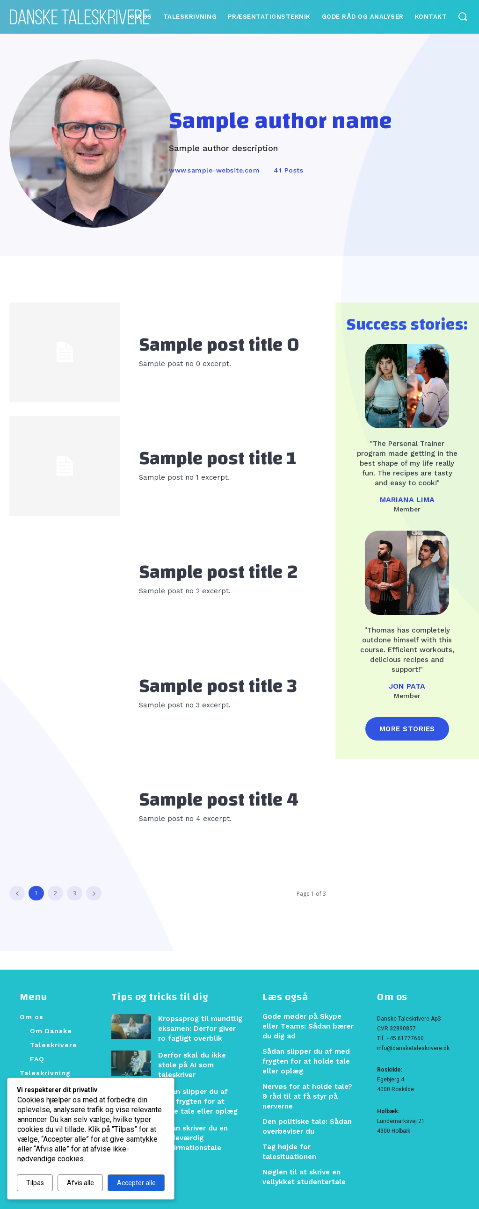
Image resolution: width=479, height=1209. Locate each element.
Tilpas (35, 1183)
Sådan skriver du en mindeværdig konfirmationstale (191, 1129)
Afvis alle (80, 1183)
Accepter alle (136, 1183)
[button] (462, 16)
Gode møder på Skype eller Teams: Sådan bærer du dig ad (308, 1025)
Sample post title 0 (219, 345)
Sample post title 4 (218, 800)
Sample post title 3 (218, 686)
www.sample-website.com (214, 170)
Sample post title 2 (218, 572)
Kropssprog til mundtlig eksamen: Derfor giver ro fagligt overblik (199, 1027)
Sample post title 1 (217, 458)
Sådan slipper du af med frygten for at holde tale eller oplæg (199, 1094)
